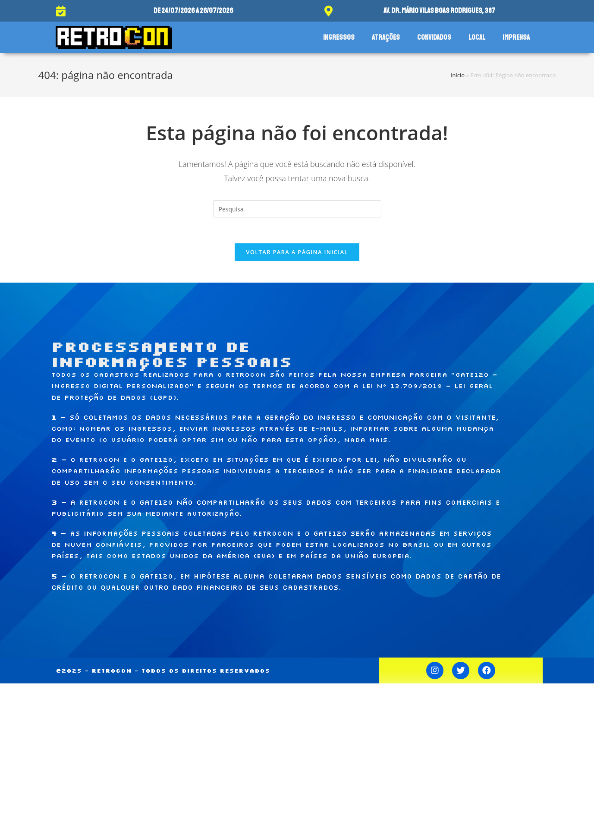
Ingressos (339, 37)
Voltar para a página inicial (297, 252)
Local (476, 37)
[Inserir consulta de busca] (297, 208)
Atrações (386, 37)
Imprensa (516, 37)
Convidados (434, 37)
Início (458, 75)
